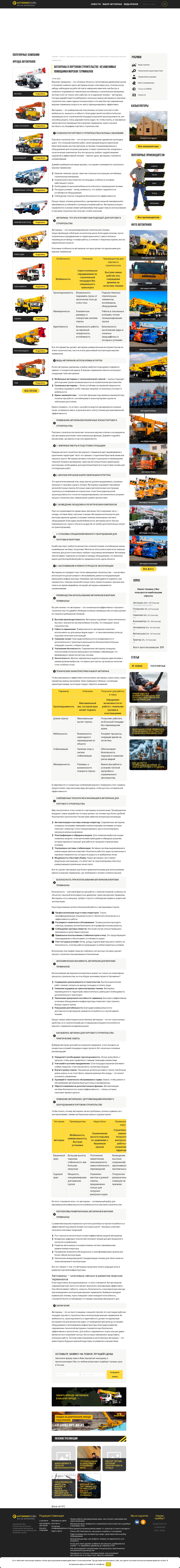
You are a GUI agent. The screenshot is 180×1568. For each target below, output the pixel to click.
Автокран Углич (148, 472)
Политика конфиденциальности (60, 1527)
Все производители (148, 217)
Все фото (148, 569)
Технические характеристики (150, 71)
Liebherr (154, 166)
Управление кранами (147, 77)
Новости (96, 4)
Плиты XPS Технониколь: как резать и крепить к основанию (96, 1531)
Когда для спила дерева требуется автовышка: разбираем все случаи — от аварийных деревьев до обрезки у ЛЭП (97, 1545)
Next (165, 125)
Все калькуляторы (148, 146)
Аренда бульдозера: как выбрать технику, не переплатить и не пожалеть (97, 1540)
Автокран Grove (148, 258)
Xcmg (154, 193)
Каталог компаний (43, 1529)
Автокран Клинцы (148, 411)
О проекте (43, 1521)
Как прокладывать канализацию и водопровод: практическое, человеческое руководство (97, 1549)
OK (108, 1564)
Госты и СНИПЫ (145, 89)
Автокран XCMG (148, 319)
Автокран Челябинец (148, 533)
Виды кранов (131, 4)
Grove (154, 175)
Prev (132, 125)
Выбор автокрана (112, 4)
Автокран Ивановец (148, 349)
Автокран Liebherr (148, 288)
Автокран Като (148, 380)
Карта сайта (56, 1531)
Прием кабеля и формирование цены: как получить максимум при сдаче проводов (98, 1520)
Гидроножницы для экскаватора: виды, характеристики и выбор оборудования (98, 1535)
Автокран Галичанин (148, 564)
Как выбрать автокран (44, 1524)
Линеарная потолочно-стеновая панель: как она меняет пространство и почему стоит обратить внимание (94, 1554)
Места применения (146, 83)
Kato (154, 183)
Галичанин (154, 203)
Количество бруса (148, 138)
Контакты (55, 1523)
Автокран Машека (148, 441)
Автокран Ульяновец (148, 502)
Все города (30, 391)
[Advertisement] (90, 29)
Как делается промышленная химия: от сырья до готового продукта (100, 1528)
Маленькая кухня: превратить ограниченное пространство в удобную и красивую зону (100, 1525)
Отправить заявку (114, 1374)
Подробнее (40, 94)
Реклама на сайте (58, 1521)
